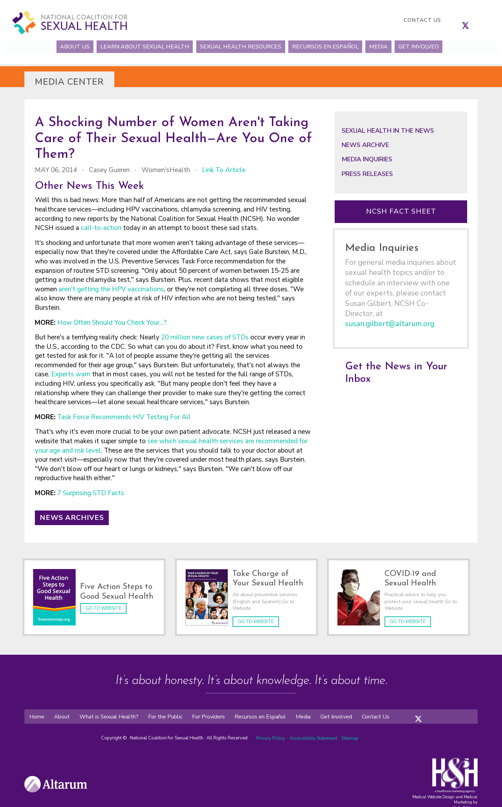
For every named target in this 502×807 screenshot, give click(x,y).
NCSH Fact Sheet (401, 211)
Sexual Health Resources (238, 46)
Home (36, 713)
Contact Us (422, 20)
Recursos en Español (328, 46)
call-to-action (101, 227)
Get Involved (434, 46)
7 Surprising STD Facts (91, 493)
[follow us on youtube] (486, 20)
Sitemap (350, 735)
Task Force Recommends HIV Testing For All (124, 417)
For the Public (165, 713)
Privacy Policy (270, 735)
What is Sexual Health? (108, 713)
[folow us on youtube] (439, 710)
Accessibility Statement (314, 735)
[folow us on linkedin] (432, 710)
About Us (59, 46)
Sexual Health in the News (388, 130)
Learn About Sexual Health (135, 46)
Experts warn (71, 374)
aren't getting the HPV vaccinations (111, 289)
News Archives (72, 517)
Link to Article (223, 170)
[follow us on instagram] (472, 20)
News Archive (365, 145)
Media (388, 46)
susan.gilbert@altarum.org (389, 324)
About (62, 713)
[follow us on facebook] (458, 20)
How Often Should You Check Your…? (112, 322)
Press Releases (367, 174)
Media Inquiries (367, 159)
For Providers (208, 713)
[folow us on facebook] (411, 710)
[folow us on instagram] (425, 710)
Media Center (69, 82)
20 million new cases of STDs (205, 337)
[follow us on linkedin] (479, 20)
